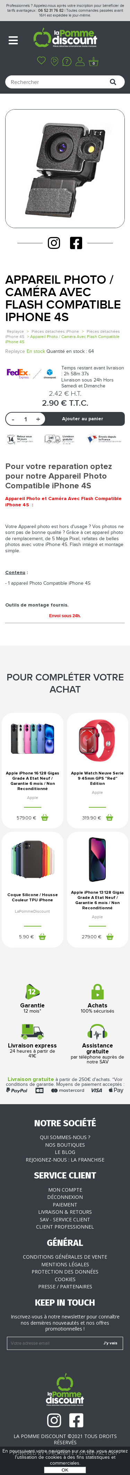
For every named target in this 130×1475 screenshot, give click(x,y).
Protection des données (65, 1271)
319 (91, 818)
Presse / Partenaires (65, 1286)
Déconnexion (65, 1197)
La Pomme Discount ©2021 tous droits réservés (65, 1439)
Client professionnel (65, 1226)
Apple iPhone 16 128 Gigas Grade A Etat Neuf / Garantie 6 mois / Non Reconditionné (32, 781)
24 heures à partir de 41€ (32, 1041)
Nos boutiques (65, 1145)
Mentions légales (65, 1264)
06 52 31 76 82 (50, 10)
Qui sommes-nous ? (65, 1137)
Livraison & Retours (65, 1212)
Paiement (65, 1204)
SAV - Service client (65, 1219)
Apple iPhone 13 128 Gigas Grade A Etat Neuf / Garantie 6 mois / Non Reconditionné (97, 900)
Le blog (65, 1152)
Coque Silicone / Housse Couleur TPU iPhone (32, 897)
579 (26, 818)
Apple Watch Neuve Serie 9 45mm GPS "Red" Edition (97, 778)
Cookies (65, 1279)
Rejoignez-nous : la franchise (65, 1159)
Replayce (15, 331)
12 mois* (32, 999)
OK (65, 1470)
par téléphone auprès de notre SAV (97, 1044)
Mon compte (65, 1189)
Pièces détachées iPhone (55, 331)
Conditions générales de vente (65, 1256)
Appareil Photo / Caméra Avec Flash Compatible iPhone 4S (63, 299)
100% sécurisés (97, 999)
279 (92, 936)
